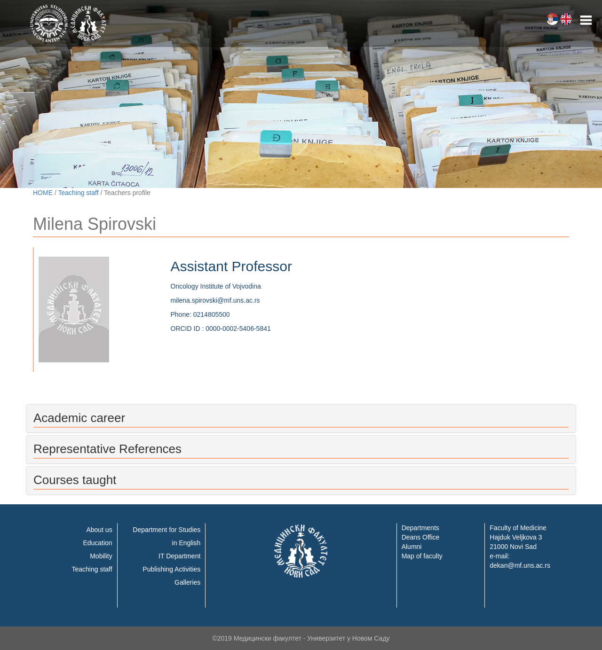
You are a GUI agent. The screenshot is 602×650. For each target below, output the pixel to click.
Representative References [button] (107, 449)
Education (97, 543)
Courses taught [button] (74, 480)
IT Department (179, 556)
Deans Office (421, 537)
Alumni (412, 546)
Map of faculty (422, 556)
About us (99, 529)
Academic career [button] (79, 418)
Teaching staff (78, 192)
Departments (420, 528)
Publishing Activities (171, 569)
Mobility (101, 556)
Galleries (187, 582)
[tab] (301, 418)
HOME (43, 192)
